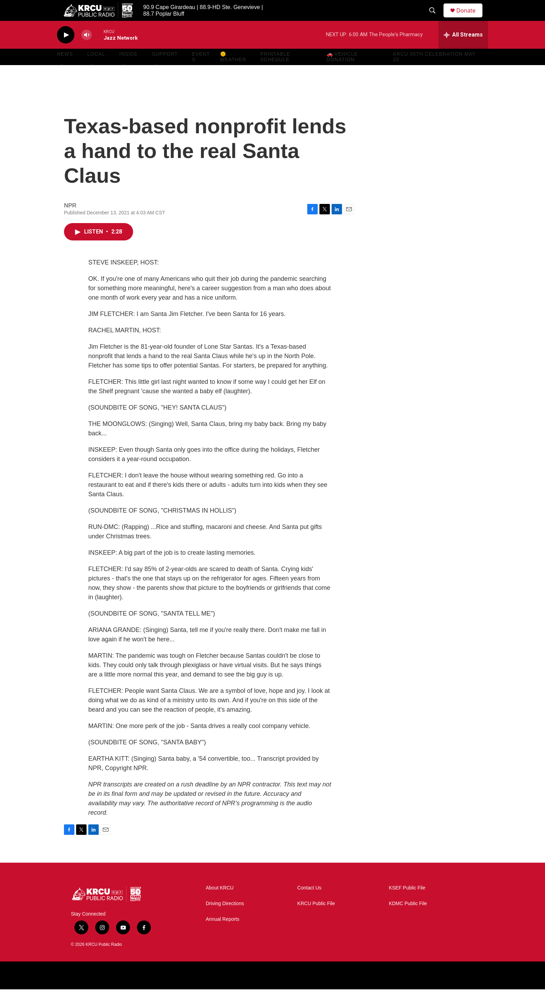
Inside (128, 69)
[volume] (86, 50)
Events (201, 72)
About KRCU (220, 903)
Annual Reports (222, 934)
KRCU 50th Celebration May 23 (434, 72)
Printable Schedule (275, 72)
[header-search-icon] (435, 18)
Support (165, 69)
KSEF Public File (407, 903)
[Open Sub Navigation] (62, 81)
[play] (65, 51)
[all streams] (463, 50)
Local (96, 69)
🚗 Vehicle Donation (342, 72)
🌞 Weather (233, 72)
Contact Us (309, 903)
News (65, 69)
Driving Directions (225, 919)
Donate (470, 18)
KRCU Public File (316, 919)
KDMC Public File (408, 919)
